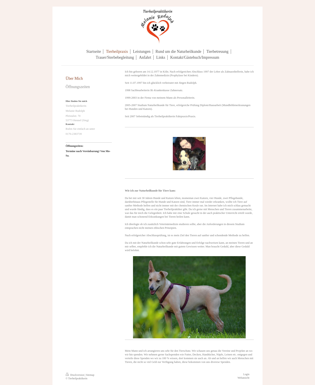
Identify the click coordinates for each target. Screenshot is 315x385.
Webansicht (243, 377)
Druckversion (75, 375)
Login (246, 374)
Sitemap (90, 375)
